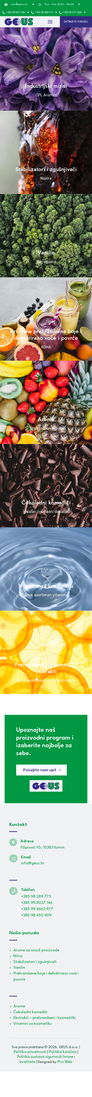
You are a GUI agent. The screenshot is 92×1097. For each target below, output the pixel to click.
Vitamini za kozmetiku (32, 1024)
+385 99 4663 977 (37, 909)
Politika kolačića (63, 1052)
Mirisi (17, 956)
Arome (19, 1006)
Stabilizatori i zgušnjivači (34, 962)
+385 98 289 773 (36, 897)
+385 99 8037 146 (36, 903)
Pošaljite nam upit (39, 770)
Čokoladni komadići (30, 1012)
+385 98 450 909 (36, 915)
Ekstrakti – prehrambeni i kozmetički (44, 1018)
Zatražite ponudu (76, 22)
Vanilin (19, 968)
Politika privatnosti (30, 1052)
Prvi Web (64, 1062)
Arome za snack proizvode (36, 950)
